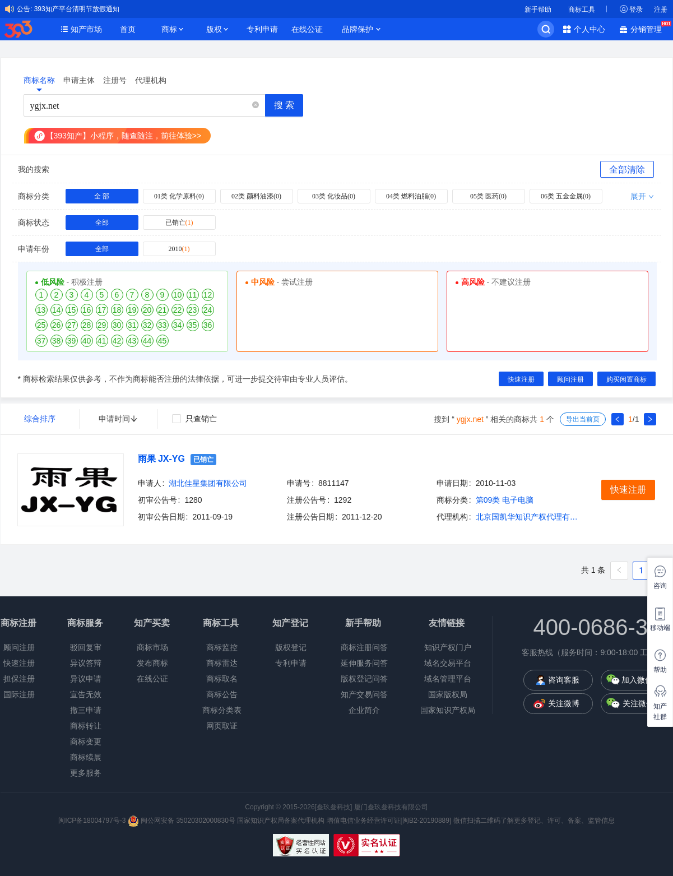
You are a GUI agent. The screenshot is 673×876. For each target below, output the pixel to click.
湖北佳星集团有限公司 (208, 483)
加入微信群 (641, 679)
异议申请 (85, 678)
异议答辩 (85, 663)
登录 (636, 9)
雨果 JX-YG (161, 459)
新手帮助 (538, 9)
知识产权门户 (447, 647)
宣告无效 (85, 694)
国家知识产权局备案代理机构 (280, 820)
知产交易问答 (364, 694)
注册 (660, 9)
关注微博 (563, 703)
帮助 (660, 670)
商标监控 (222, 647)
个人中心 (589, 29)
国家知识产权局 (447, 710)
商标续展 (85, 757)
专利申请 (262, 29)
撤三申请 (85, 710)
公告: (24, 9)
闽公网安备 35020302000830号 (181, 820)
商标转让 (85, 725)
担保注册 (19, 678)
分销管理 (648, 28)
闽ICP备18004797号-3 (92, 820)
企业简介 (364, 710)
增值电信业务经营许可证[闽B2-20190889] (389, 820)
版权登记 (291, 647)
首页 (128, 29)
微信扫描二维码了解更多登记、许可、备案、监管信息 (534, 820)
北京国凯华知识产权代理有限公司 (529, 516)
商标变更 (85, 741)
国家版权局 (447, 694)
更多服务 (85, 772)
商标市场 (152, 647)
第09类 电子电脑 (504, 499)
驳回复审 (85, 647)
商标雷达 (222, 663)
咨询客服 (563, 679)
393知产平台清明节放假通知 (76, 9)
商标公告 (222, 694)
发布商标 (152, 663)
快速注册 (19, 663)
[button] (255, 105)
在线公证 (307, 29)
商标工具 (581, 9)
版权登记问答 (364, 678)
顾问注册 (19, 647)
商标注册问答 (364, 647)
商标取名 (222, 678)
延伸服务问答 (364, 663)
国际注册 (19, 694)
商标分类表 (222, 710)
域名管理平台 (447, 678)
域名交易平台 (447, 663)
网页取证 (222, 725)
